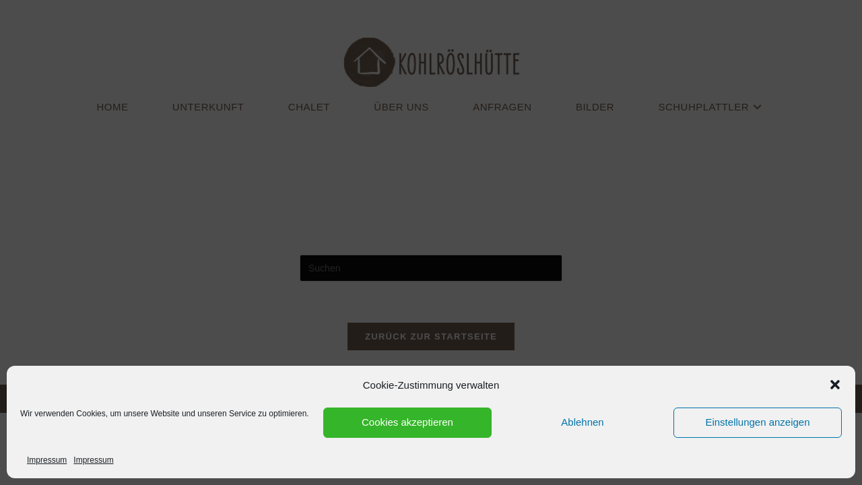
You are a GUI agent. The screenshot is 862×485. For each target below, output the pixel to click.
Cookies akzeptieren (407, 422)
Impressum (47, 460)
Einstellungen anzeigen (757, 422)
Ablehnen (582, 422)
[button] (835, 384)
